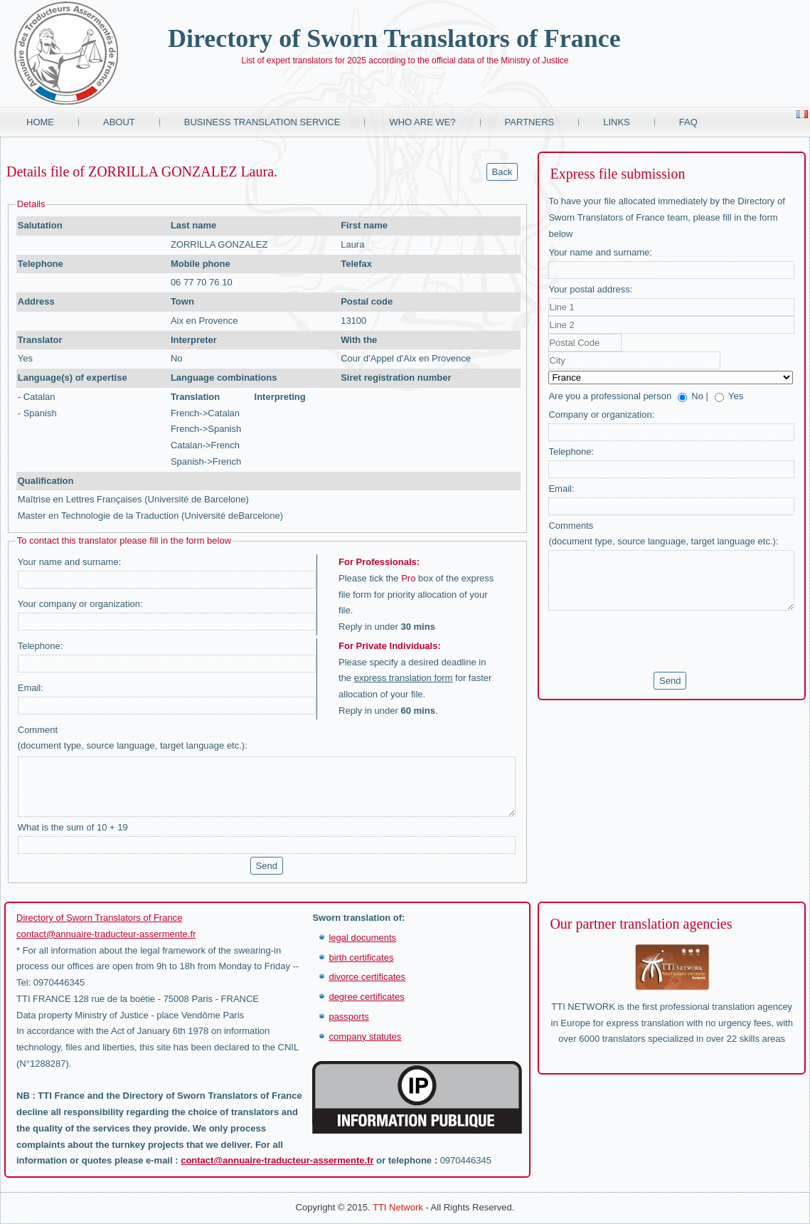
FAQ (688, 122)
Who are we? (422, 122)
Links (616, 122)
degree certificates (366, 996)
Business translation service (262, 122)
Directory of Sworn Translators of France (394, 38)
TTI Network (398, 1207)
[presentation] (656, 641)
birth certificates (361, 957)
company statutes (365, 1036)
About (119, 122)
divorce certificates (367, 976)
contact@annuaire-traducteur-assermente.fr (106, 934)
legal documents (362, 937)
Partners (530, 122)
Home (40, 122)
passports (348, 1016)
